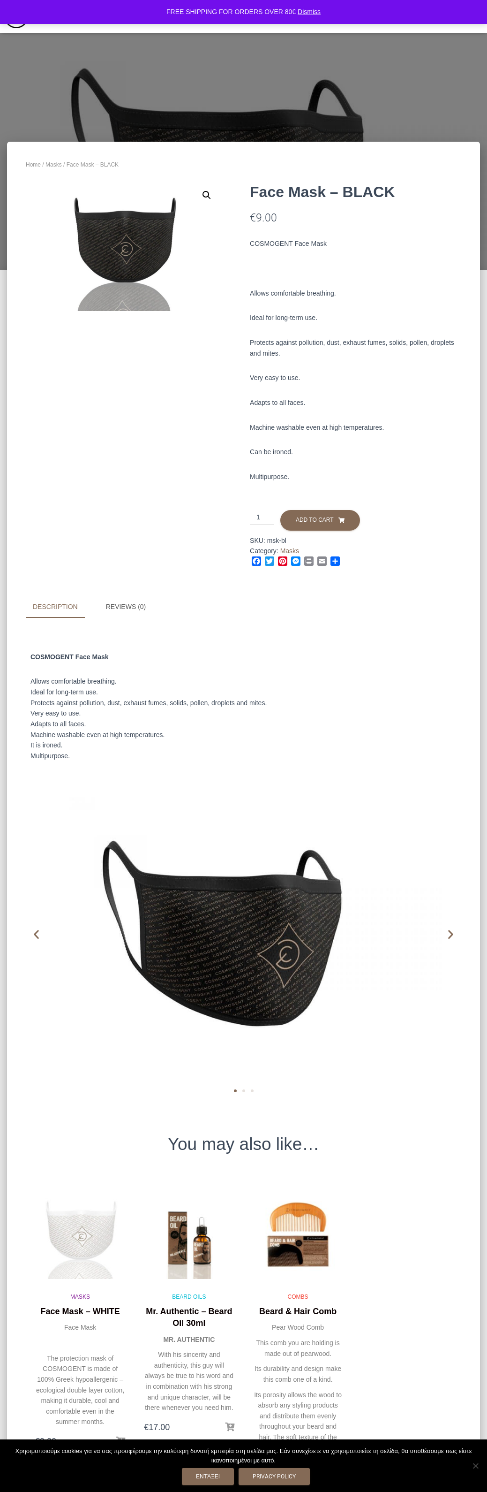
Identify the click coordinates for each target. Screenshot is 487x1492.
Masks (53, 164)
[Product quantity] (262, 517)
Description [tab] (55, 606)
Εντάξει (208, 1476)
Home (33, 164)
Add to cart (315, 520)
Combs (298, 1296)
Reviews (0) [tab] (126, 606)
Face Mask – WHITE (80, 1310)
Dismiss (309, 11)
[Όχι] (475, 1465)
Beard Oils (189, 1296)
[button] (206, 195)
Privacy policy (274, 1476)
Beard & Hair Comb (298, 1310)
